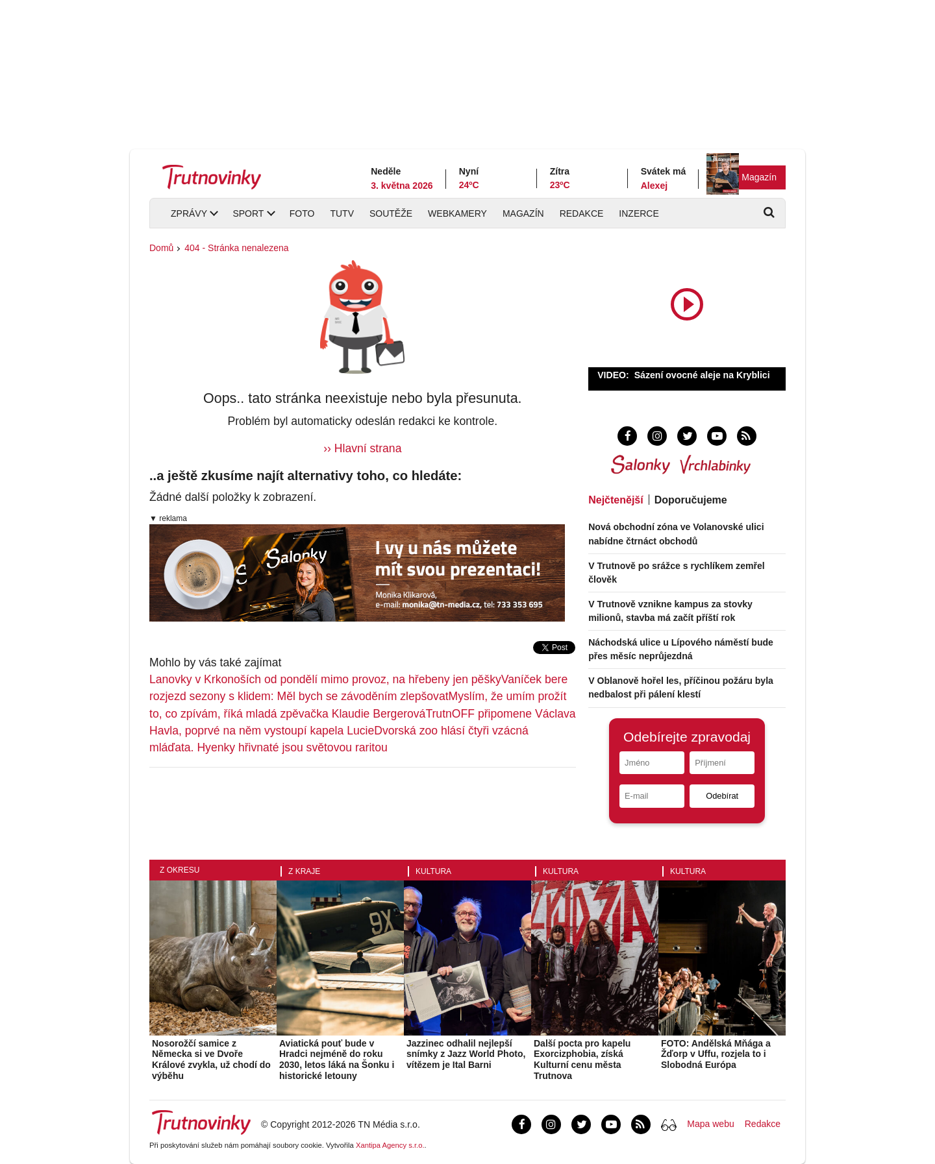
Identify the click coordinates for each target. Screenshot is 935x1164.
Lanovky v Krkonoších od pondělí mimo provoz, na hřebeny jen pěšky (325, 679)
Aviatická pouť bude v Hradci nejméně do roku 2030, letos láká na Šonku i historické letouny (336, 1059)
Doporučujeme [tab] (690, 499)
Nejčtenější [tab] (615, 499)
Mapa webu (710, 1124)
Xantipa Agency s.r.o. (390, 1145)
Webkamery (457, 213)
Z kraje (304, 871)
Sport (248, 213)
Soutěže (390, 213)
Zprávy (189, 213)
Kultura (433, 871)
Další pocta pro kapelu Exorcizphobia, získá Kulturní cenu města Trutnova (582, 1059)
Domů (161, 248)
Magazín (759, 177)
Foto (302, 213)
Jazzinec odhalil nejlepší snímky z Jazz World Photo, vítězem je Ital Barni (465, 1054)
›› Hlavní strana (362, 448)
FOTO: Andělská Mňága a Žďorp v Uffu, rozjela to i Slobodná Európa (716, 1054)
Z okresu (179, 870)
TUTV (342, 213)
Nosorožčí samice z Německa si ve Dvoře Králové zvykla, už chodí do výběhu (211, 1059)
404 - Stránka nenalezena (236, 248)
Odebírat (722, 796)
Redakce (582, 213)
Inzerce (638, 213)
